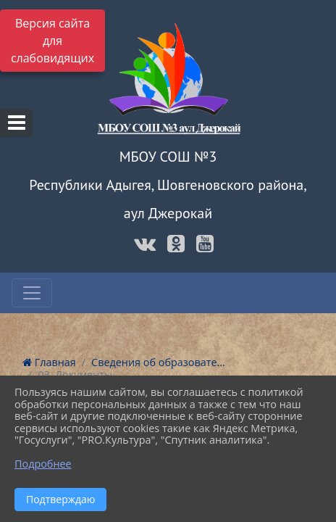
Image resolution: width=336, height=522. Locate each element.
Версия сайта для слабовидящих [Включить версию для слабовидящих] (52, 40)
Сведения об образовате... (158, 362)
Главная (49, 362)
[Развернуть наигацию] (32, 292)
